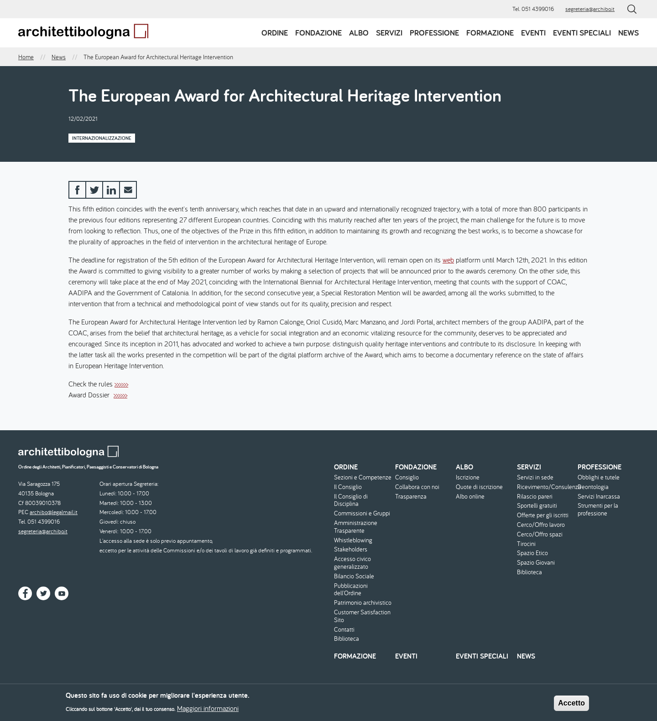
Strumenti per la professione (598, 509)
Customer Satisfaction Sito (362, 616)
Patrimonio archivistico (362, 603)
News (628, 32)
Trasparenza (411, 496)
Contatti (344, 629)
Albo (359, 32)
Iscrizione (468, 477)
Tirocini (526, 544)
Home (26, 57)
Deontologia (593, 487)
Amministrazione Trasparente (355, 527)
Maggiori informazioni (208, 711)
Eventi (533, 32)
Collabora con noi (417, 487)
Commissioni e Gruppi (362, 513)
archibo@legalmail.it (54, 512)
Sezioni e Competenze (362, 477)
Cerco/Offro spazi (540, 534)
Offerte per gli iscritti (542, 515)
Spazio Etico (532, 553)
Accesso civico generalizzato (352, 563)
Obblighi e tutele (599, 477)
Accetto (571, 706)
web (448, 259)
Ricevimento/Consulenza (546, 487)
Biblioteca (346, 639)
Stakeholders (350, 549)
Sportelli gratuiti (537, 506)
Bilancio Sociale (354, 576)
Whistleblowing (353, 540)
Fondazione (318, 32)
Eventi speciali (582, 32)
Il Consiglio (348, 487)
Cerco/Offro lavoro (541, 525)
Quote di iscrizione (479, 487)
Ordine (274, 32)
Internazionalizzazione (101, 138)
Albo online (470, 496)
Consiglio (407, 477)
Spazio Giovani (536, 562)
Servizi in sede (535, 477)
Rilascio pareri (535, 496)
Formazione (490, 32)
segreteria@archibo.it (590, 9)
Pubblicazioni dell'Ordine (351, 589)
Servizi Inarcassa (599, 496)
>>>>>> (121, 383)
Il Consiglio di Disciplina (351, 500)
